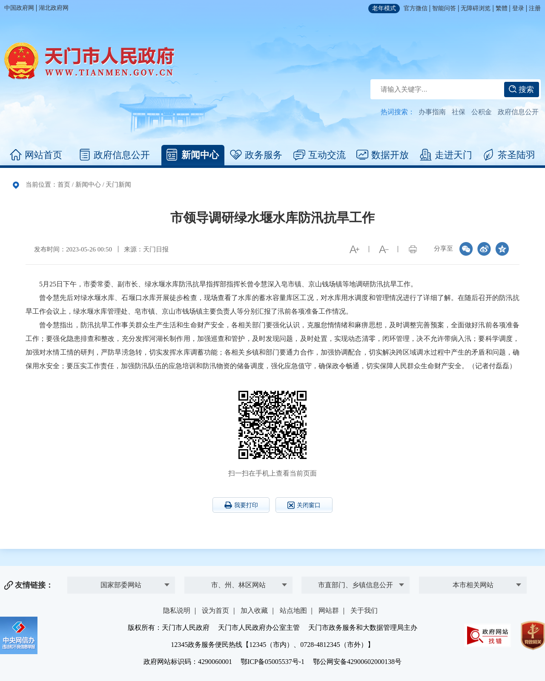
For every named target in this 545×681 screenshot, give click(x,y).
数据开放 (382, 155)
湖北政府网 (54, 8)
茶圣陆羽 (509, 155)
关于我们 (364, 610)
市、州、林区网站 (238, 585)
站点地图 (293, 610)
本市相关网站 (473, 585)
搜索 (521, 89)
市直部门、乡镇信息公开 (355, 585)
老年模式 (384, 8)
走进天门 (446, 155)
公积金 (481, 111)
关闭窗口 (304, 505)
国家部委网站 (120, 585)
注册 (535, 8)
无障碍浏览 (475, 8)
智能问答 (444, 8)
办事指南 (432, 111)
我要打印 (241, 505)
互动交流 (319, 155)
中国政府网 (19, 8)
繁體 (502, 8)
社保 (458, 111)
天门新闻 (118, 184)
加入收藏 (254, 610)
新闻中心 (192, 155)
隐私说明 (176, 610)
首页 (63, 184)
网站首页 (36, 155)
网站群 (328, 610)
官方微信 (415, 8)
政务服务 (256, 155)
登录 (518, 8)
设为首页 (215, 610)
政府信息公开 (518, 111)
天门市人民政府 (89, 61)
